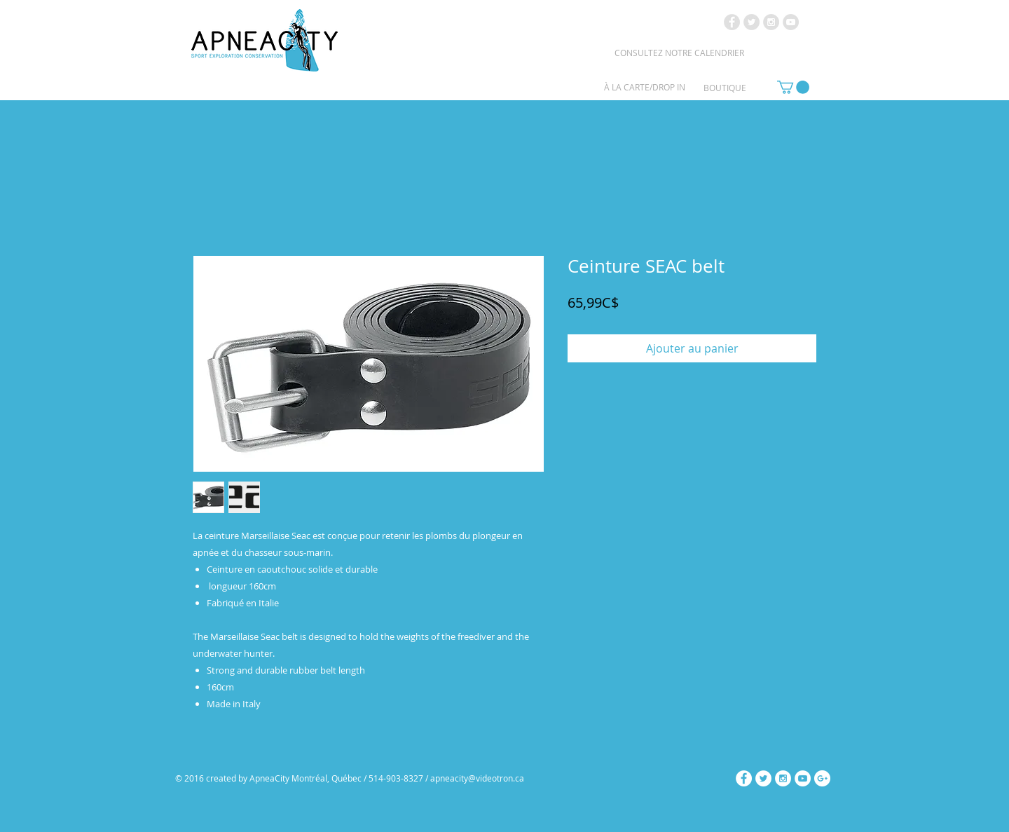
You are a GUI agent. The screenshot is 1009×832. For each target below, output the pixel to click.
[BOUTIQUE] (724, 88)
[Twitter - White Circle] (763, 778)
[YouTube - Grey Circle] (791, 22)
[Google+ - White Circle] (822, 778)
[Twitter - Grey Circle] (751, 22)
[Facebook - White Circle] (744, 778)
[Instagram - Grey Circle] (771, 22)
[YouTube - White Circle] (803, 778)
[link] (793, 87)
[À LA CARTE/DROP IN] (644, 87)
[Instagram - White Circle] (783, 778)
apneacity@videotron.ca (477, 778)
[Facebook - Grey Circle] (732, 22)
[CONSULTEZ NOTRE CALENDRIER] (679, 53)
